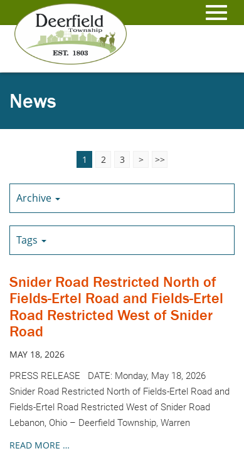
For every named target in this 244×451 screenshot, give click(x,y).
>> (160, 159)
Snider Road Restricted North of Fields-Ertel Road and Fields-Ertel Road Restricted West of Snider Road (116, 306)
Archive (38, 198)
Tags (31, 240)
